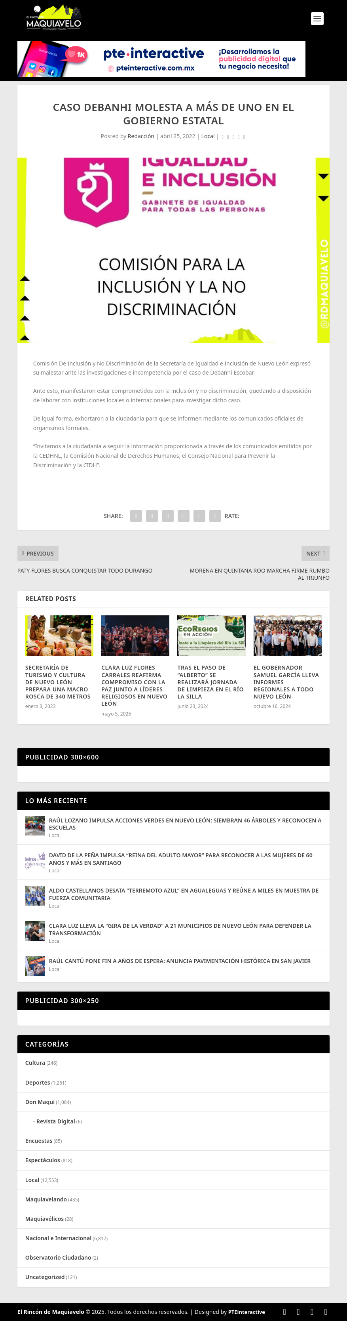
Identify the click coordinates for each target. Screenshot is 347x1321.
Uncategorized (45, 1277)
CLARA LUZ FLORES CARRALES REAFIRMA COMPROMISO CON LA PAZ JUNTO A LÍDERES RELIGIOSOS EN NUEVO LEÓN (134, 685)
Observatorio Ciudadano (58, 1257)
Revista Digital (55, 1121)
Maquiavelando (46, 1199)
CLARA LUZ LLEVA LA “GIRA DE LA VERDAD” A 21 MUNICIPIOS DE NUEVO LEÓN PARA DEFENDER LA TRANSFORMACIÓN (180, 929)
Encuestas (39, 1140)
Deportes (37, 1082)
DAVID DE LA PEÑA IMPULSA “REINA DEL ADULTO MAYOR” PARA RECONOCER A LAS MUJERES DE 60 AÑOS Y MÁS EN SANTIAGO (181, 858)
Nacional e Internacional (58, 1238)
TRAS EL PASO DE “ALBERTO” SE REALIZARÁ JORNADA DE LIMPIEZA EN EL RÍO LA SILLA (210, 682)
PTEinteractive (246, 1311)
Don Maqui (40, 1102)
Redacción (141, 136)
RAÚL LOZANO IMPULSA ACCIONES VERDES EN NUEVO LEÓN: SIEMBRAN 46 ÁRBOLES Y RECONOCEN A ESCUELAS (185, 824)
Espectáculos (42, 1160)
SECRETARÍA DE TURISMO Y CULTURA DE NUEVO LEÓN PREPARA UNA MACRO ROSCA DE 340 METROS (58, 682)
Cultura (35, 1062)
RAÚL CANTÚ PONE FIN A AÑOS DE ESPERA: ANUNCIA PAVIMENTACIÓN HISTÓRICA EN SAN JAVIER (180, 961)
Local (208, 136)
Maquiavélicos (44, 1218)
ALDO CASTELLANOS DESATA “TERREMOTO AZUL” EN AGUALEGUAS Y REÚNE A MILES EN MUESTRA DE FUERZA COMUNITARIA (184, 894)
